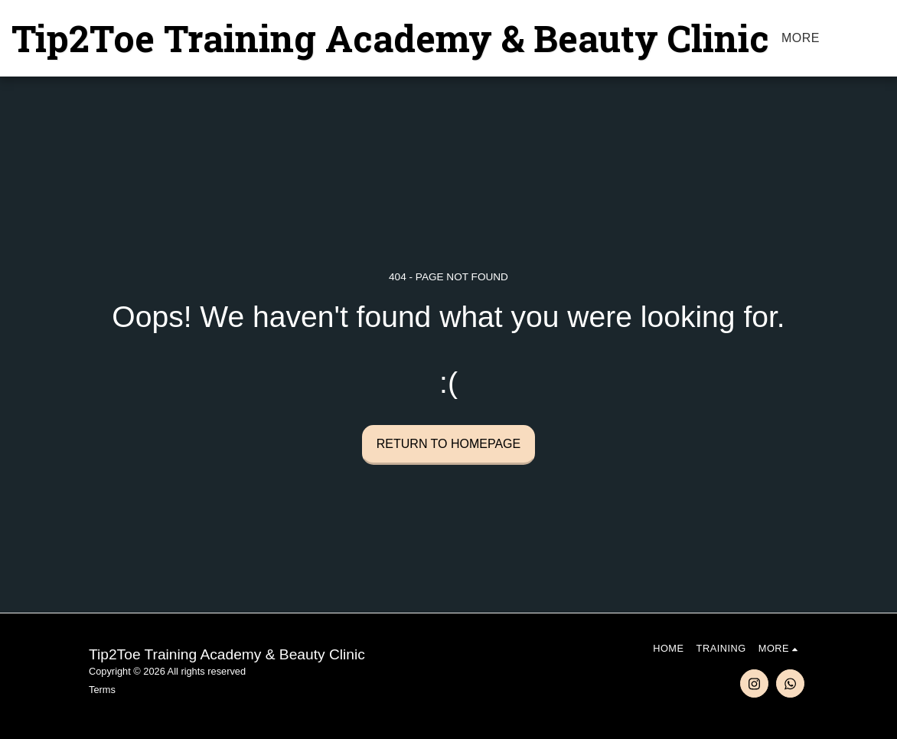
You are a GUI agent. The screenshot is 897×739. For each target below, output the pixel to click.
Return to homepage (448, 443)
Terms (102, 689)
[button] (884, 38)
